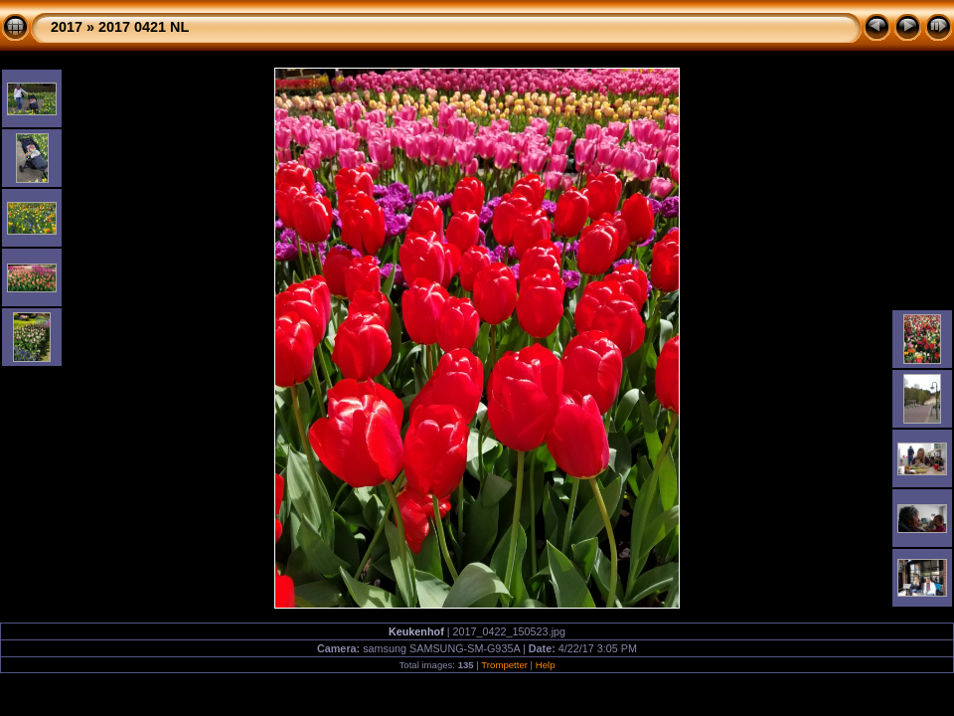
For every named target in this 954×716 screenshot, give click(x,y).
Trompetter (504, 664)
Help (546, 664)
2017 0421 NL (143, 27)
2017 (66, 27)
